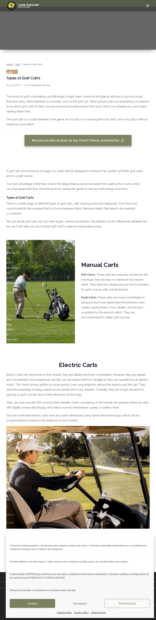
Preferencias (127, 603)
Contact (10, 434)
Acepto (32, 603)
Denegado (80, 603)
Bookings (11, 429)
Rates (8, 424)
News (8, 419)
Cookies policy (64, 612)
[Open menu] (147, 6)
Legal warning (98, 612)
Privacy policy (81, 612)
